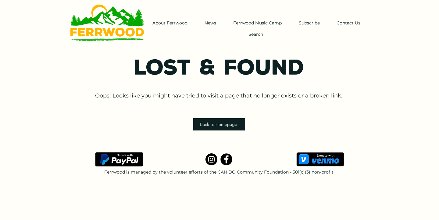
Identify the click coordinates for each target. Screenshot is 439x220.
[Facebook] (226, 159)
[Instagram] (211, 159)
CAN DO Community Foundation (253, 172)
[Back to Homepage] (219, 124)
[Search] (256, 34)
